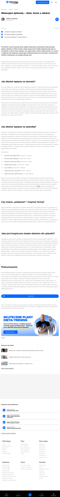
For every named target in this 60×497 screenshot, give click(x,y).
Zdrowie (16, 9)
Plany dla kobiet (24, 446)
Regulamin (4, 448)
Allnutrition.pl (42, 446)
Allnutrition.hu (42, 453)
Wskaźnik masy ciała (15, 410)
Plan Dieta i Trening (25, 465)
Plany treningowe (25, 451)
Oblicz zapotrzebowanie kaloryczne (15, 416)
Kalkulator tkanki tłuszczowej (9, 476)
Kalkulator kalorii (6, 471)
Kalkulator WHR (6, 469)
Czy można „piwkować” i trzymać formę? (15, 37)
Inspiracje (41, 471)
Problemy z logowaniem (26, 469)
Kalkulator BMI (5, 465)
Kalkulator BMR (5, 467)
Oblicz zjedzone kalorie (15, 422)
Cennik (22, 453)
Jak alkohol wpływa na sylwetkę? (13, 34)
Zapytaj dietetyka (43, 476)
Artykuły (11, 9)
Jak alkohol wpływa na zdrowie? (13, 32)
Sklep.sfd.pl (42, 444)
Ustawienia (53, 495)
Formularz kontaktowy (26, 467)
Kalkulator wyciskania (7, 478)
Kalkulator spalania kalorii (8, 474)
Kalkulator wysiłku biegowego (9, 480)
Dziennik (6, 495)
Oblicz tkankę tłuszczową (15, 428)
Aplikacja (4, 451)
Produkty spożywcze (44, 469)
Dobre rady (42, 474)
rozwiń (56, 28)
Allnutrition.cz (42, 448)
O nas (3, 444)
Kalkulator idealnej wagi (8, 472)
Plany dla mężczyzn (25, 448)
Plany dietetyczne (25, 449)
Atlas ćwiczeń (42, 465)
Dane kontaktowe (6, 453)
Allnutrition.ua (42, 455)
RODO (3, 449)
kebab (38, 186)
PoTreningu (4, 9)
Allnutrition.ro (42, 451)
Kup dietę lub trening (42, 2)
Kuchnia (41, 467)
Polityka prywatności (7, 446)
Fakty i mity (42, 472)
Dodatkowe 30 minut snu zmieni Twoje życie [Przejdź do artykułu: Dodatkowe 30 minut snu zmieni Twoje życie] (20, 357)
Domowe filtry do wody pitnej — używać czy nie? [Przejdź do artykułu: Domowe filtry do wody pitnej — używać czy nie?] (20, 363)
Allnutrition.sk (42, 449)
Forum (40, 478)
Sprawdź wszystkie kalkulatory (8, 433)
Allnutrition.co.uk (43, 457)
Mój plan (18, 495)
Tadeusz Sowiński (11, 18)
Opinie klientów (24, 444)
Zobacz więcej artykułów (7, 368)
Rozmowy (41, 495)
